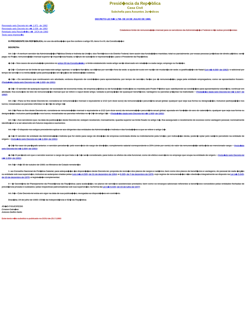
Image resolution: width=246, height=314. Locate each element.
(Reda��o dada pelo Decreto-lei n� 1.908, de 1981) (137, 113)
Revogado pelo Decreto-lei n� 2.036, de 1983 (24, 28)
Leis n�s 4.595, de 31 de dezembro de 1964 (94, 174)
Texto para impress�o (13, 34)
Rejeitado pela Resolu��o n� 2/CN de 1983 (25, 31)
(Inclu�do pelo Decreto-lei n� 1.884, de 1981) (34, 139)
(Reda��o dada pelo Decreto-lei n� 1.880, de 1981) (28, 82)
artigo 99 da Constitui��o (71, 63)
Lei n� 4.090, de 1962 (216, 69)
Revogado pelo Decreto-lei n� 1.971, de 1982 (24, 25)
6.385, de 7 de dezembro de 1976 (136, 174)
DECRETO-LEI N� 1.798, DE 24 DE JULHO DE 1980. (123, 19)
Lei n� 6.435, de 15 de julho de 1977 (121, 187)
